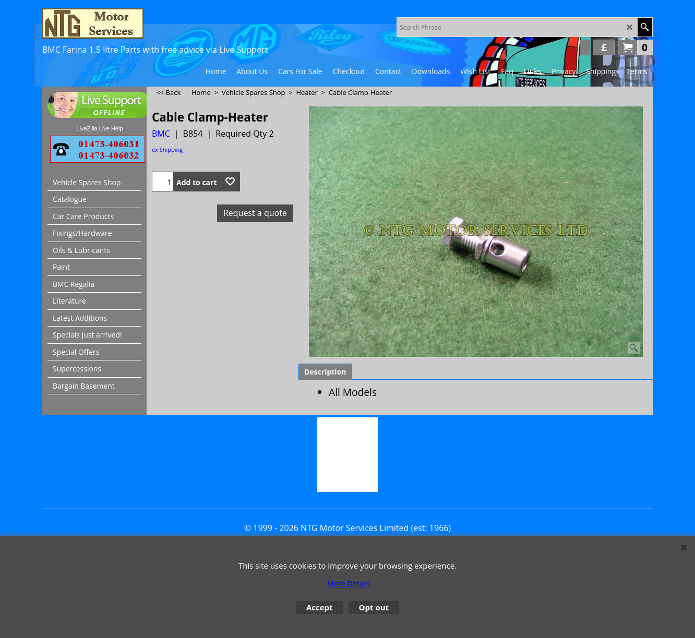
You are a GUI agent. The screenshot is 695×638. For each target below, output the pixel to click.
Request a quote (255, 213)
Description (325, 372)
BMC (161, 133)
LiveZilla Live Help (99, 128)
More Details (348, 583)
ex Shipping (167, 149)
